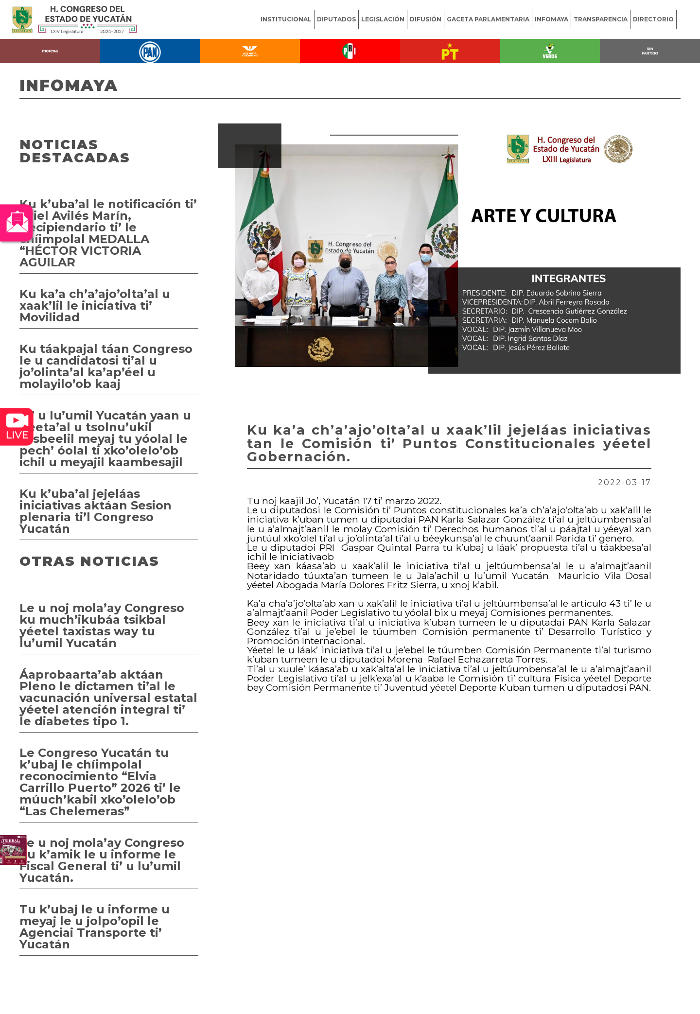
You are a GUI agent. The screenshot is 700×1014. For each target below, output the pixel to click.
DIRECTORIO (653, 19)
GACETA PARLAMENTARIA (488, 19)
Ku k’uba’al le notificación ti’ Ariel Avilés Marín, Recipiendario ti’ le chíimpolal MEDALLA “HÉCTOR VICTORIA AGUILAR (108, 233)
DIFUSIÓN (425, 19)
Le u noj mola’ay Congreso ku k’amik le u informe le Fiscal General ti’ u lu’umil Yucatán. (101, 860)
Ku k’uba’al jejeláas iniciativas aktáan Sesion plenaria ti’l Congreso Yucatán (95, 511)
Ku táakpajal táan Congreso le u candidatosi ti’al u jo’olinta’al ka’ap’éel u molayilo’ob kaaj (105, 366)
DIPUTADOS (336, 19)
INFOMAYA (551, 19)
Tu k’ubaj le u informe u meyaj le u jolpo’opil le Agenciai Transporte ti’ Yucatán (94, 926)
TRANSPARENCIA (601, 19)
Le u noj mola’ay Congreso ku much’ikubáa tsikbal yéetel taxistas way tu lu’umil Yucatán (101, 625)
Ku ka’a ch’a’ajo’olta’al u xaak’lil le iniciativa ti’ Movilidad (94, 305)
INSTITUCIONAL (286, 19)
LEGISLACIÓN (382, 19)
